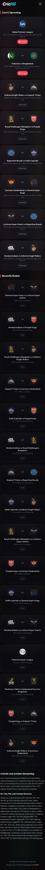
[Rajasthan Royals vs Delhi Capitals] (22, 159)
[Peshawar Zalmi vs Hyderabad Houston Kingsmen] (22, 689)
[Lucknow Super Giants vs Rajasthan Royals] (22, 224)
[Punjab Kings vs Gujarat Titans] (22, 720)
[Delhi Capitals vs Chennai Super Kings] (22, 599)
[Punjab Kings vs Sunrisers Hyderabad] (22, 569)
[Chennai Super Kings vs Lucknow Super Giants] (22, 295)
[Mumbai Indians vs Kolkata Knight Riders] (22, 255)
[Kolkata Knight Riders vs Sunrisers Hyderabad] (22, 751)
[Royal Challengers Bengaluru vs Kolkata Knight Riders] (22, 357)
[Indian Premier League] (22, 31)
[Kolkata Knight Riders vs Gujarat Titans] (22, 94)
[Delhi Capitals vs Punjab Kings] (22, 417)
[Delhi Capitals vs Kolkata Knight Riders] (22, 508)
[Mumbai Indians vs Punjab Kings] (22, 326)
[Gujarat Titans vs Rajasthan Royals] (22, 478)
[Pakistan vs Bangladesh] (22, 63)
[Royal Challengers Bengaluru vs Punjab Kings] (22, 127)
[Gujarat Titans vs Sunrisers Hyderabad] (22, 387)
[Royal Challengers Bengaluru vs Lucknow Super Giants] (22, 539)
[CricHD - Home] (9, 4)
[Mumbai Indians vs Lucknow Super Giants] (22, 628)
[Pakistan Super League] (22, 658)
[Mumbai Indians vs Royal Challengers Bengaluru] (22, 448)
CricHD (36, 865)
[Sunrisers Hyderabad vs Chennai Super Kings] (22, 191)
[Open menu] (40, 3)
